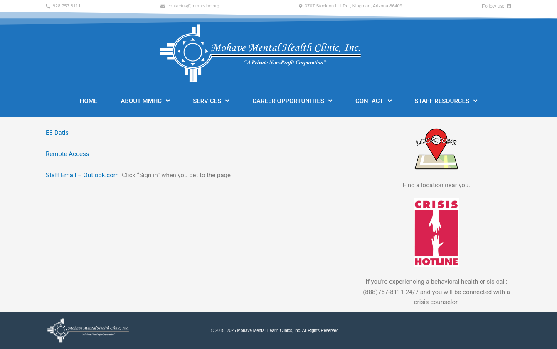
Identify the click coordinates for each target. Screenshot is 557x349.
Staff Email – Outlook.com (82, 175)
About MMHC (145, 101)
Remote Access (67, 154)
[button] (63, 6)
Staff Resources (446, 101)
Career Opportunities (292, 101)
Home (89, 101)
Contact (373, 101)
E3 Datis (57, 132)
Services (211, 101)
